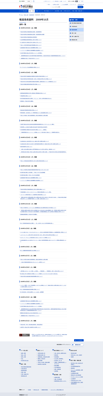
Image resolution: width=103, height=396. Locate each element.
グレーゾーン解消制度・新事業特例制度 (77, 348)
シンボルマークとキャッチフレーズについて (53, 384)
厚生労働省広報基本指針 (77, 23)
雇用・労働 (23, 335)
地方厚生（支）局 (58, 338)
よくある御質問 (65, 4)
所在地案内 (56, 335)
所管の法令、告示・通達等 (76, 333)
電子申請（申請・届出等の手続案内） (77, 341)
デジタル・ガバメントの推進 (77, 354)
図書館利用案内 (45, 367)
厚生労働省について (59, 329)
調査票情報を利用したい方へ (60, 358)
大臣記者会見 (74, 26)
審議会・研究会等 (41, 337)
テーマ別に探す (25, 329)
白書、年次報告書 (58, 356)
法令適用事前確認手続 (75, 343)
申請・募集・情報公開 (76, 338)
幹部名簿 (56, 333)
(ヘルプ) (64, 1)
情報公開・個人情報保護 (76, 352)
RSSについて (35, 385)
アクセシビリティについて (70, 384)
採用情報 (56, 349)
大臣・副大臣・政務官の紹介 (60, 331)
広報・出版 (74, 33)
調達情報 (73, 345)
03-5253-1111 (42, 391)
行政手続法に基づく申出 (76, 357)
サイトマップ (73, 4)
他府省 (29, 367)
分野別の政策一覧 (41, 331)
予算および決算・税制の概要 (44, 340)
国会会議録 (40, 338)
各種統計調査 (57, 354)
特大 (82, 1)
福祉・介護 (23, 333)
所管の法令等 (74, 329)
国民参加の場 (81, 4)
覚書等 (72, 335)
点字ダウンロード (47, 1)
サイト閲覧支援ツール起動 (57, 1)
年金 (22, 337)
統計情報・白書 (58, 352)
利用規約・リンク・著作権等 (26, 384)
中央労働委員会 (57, 345)
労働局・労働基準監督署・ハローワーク (60, 341)
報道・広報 (74, 19)
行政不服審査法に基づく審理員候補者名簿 (77, 360)
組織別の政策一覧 (41, 333)
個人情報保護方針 (38, 384)
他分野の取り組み (25, 338)
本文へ (49, 4)
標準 (76, 1)
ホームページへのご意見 (45, 385)
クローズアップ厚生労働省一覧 (57, 367)
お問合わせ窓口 (56, 4)
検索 (81, 6)
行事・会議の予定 (75, 36)
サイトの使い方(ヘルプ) (25, 385)
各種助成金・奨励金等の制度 (44, 335)
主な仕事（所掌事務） (59, 337)
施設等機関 (56, 343)
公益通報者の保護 (74, 350)
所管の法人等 (36, 367)
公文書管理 (73, 356)
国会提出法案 (73, 331)
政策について (41, 329)
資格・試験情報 (57, 347)
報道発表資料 (74, 29)
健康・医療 (23, 331)
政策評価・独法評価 (42, 342)
